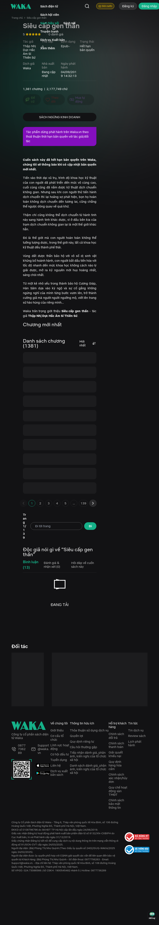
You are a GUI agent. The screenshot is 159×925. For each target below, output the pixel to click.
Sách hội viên (49, 15)
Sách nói (69, 23)
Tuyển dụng (58, 760)
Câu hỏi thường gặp (83, 747)
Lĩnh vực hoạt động (59, 747)
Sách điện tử (49, 6)
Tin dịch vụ (136, 730)
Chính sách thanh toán (116, 745)
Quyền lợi (76, 736)
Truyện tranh (49, 31)
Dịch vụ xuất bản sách (59, 773)
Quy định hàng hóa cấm (115, 765)
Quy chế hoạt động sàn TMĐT (118, 791)
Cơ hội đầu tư (59, 754)
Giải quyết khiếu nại (116, 754)
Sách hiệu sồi (49, 23)
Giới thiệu (57, 730)
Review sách (137, 736)
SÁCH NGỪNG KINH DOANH (59, 117)
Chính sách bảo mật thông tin (116, 803)
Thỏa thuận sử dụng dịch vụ (89, 730)
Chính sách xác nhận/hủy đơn (118, 778)
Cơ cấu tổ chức (57, 737)
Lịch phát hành (134, 743)
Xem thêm (47, 48)
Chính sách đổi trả (116, 735)
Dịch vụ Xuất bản (52, 40)
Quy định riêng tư (82, 741)
